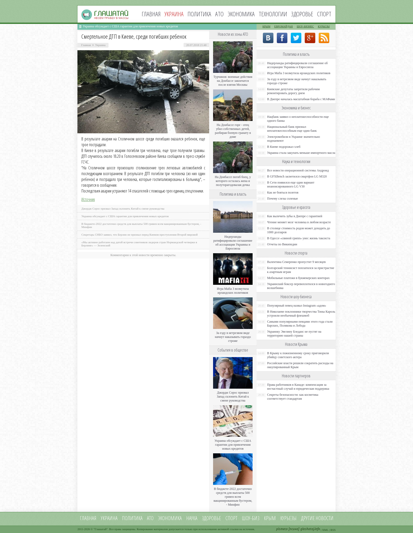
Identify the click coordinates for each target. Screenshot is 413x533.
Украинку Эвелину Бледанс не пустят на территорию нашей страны (294, 333)
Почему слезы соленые (282, 198)
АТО (219, 13)
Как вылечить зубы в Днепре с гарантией (294, 216)
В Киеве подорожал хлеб (284, 147)
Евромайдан (283, 26)
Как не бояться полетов (282, 192)
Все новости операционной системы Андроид (298, 170)
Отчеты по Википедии (282, 244)
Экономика (241, 13)
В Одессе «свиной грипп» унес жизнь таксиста (298, 238)
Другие (308, 518)
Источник (88, 199)
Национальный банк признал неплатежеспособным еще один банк (292, 129)
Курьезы (324, 26)
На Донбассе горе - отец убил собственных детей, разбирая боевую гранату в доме (233, 131)
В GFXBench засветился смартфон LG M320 (297, 176)
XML (325, 529)
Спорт (324, 13)
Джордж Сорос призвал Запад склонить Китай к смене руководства (122, 208)
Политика (199, 13)
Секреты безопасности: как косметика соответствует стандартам (292, 396)
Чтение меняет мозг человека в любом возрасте (299, 222)
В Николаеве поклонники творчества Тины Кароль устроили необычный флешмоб (301, 313)
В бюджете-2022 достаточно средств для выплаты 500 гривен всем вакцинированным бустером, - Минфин (233, 496)
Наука (191, 518)
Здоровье (302, 13)
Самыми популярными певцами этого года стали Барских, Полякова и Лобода (300, 323)
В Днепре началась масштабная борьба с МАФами (301, 99)
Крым (266, 26)
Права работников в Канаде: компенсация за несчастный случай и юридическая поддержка (298, 386)
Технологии (273, 13)
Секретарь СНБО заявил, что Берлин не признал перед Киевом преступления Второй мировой (139, 234)
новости (324, 518)
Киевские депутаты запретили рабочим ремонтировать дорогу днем (293, 91)
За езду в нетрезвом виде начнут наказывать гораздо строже (233, 337)
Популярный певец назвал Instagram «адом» (296, 305)
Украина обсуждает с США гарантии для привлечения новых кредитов (130, 26)
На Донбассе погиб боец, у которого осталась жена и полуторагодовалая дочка (233, 181)
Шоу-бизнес (305, 26)
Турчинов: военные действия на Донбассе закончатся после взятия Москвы (232, 81)
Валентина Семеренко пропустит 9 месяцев (296, 262)
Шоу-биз (250, 518)
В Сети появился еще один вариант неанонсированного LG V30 (290, 184)
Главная (151, 13)
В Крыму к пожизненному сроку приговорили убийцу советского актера (298, 355)
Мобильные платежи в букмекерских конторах (298, 278)
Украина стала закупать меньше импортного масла (301, 153)
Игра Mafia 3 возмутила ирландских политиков (233, 291)
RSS (333, 529)
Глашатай (101, 529)
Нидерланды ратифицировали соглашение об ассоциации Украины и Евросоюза (232, 242)
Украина (100, 45)
